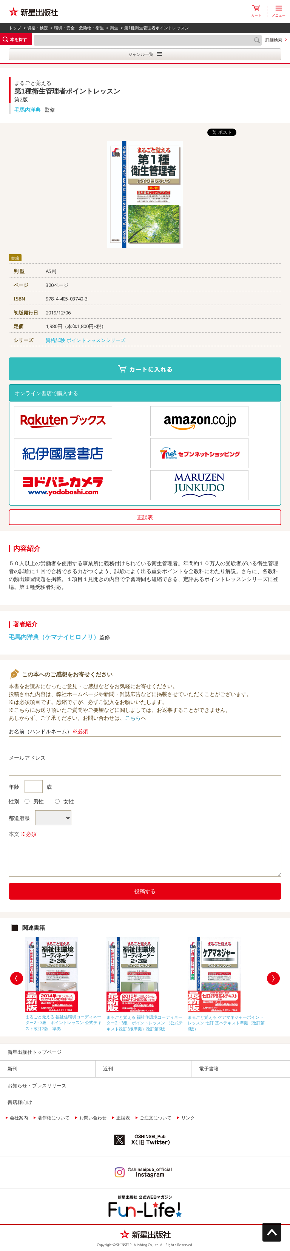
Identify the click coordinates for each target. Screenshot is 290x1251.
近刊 (108, 1068)
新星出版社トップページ (35, 1052)
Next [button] (273, 978)
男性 (34, 801)
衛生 (114, 28)
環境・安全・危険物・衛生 (79, 28)
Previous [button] (16, 978)
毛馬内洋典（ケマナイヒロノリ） (54, 637)
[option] (64, 982)
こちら (133, 717)
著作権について (53, 1118)
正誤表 (145, 517)
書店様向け (20, 1102)
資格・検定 (37, 28)
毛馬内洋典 (27, 109)
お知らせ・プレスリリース (37, 1085)
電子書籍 (209, 1068)
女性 (64, 801)
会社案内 (19, 1118)
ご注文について (155, 1118)
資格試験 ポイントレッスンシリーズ (85, 340)
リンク (188, 1118)
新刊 (12, 1068)
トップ (15, 28)
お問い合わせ (92, 1118)
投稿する (145, 891)
